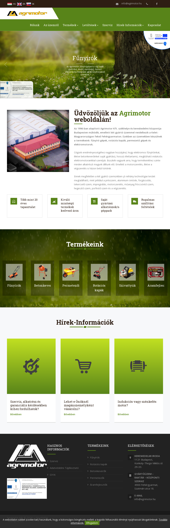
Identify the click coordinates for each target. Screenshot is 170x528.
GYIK (53, 474)
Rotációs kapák (98, 464)
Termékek (70, 25)
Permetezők (97, 477)
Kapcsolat (154, 25)
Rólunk (35, 25)
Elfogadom (92, 523)
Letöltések (90, 25)
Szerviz (107, 25)
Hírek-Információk (130, 25)
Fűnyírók (95, 457)
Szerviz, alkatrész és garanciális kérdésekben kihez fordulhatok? (28, 405)
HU (11, 3)
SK (30, 3)
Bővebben (16, 414)
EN (21, 3)
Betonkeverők (98, 471)
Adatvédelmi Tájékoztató (64, 468)
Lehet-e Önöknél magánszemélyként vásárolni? (79, 405)
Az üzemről (51, 25)
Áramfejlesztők (98, 484)
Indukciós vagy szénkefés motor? (137, 403)
